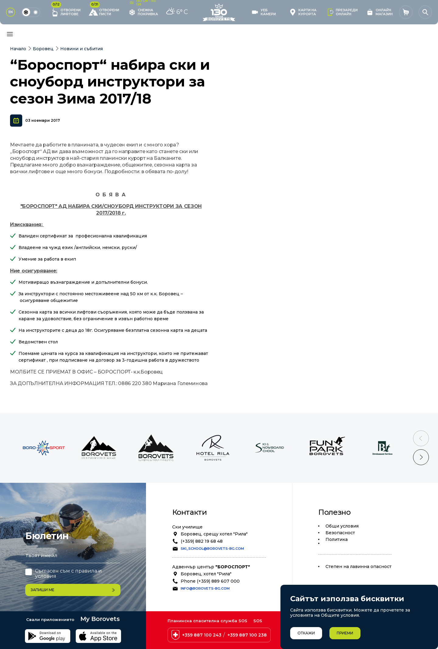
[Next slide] (421, 457)
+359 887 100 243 (201, 635)
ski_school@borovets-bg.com (212, 548)
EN (11, 12)
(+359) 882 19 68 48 (202, 541)
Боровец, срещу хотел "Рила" (214, 534)
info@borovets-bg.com (205, 588)
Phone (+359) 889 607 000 (210, 581)
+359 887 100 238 (247, 635)
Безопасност (340, 532)
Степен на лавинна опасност (358, 566)
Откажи (306, 633)
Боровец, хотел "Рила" (206, 574)
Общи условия (342, 526)
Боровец (43, 48)
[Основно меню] (9, 34)
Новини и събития (81, 48)
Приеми (345, 633)
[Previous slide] (421, 438)
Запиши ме (73, 590)
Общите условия (340, 615)
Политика (336, 539)
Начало (18, 48)
